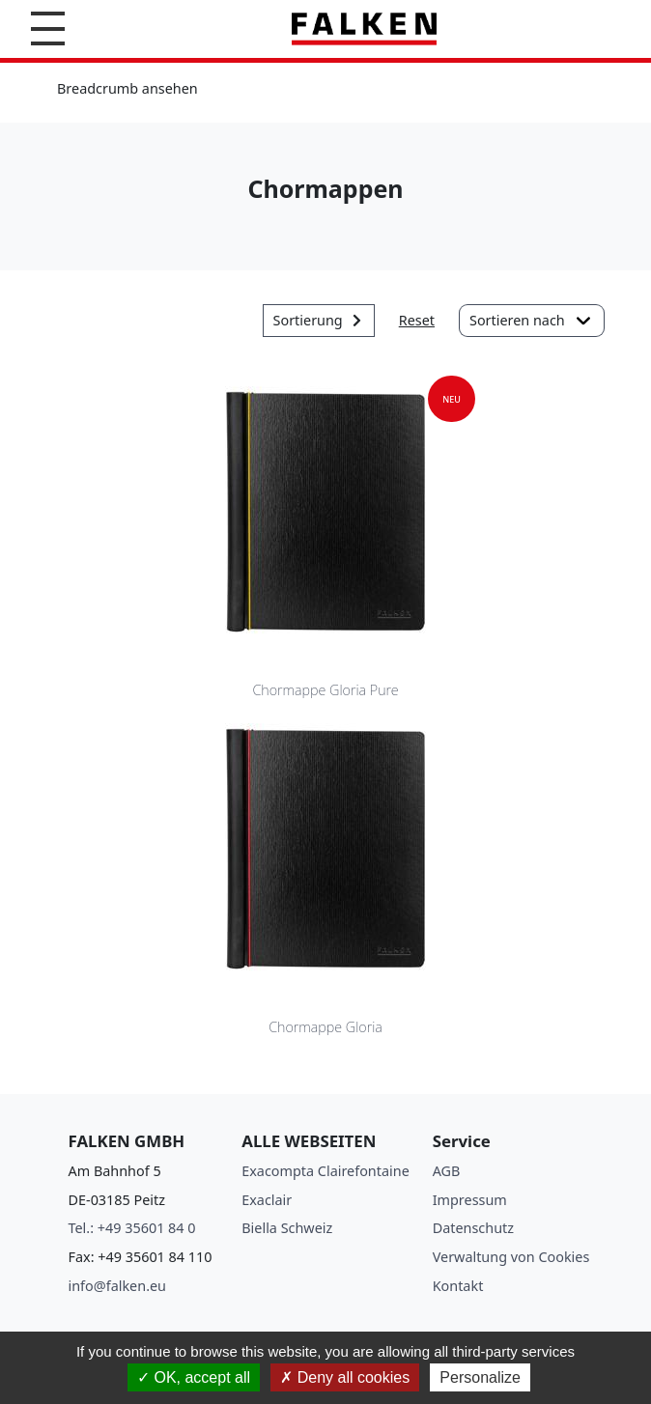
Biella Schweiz (286, 1228)
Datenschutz (473, 1228)
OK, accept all (193, 1377)
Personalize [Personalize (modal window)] (480, 1377)
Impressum (470, 1200)
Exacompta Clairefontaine (325, 1171)
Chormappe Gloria (325, 1027)
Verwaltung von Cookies (511, 1257)
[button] (48, 28)
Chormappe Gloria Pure (325, 690)
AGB (447, 1171)
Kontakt (458, 1286)
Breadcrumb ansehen (127, 88)
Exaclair (266, 1200)
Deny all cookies (345, 1377)
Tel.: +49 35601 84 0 (132, 1228)
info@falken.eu (118, 1286)
